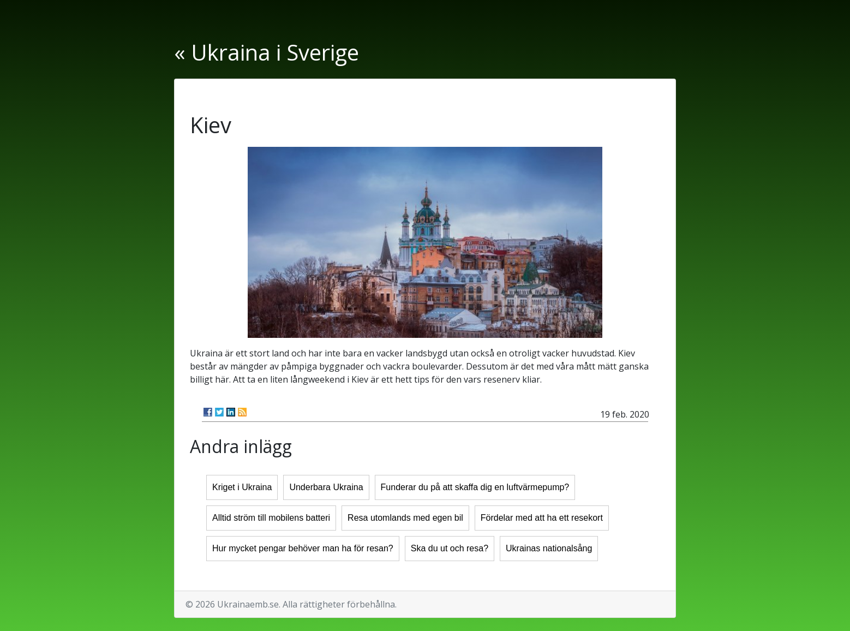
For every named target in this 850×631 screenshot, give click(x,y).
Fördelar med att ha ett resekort (542, 517)
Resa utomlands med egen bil (405, 517)
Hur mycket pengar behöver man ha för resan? (302, 548)
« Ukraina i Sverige (266, 52)
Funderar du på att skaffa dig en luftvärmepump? (475, 487)
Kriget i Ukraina (242, 487)
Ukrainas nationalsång (549, 548)
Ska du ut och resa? (449, 548)
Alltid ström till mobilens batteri (271, 517)
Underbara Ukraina (326, 487)
